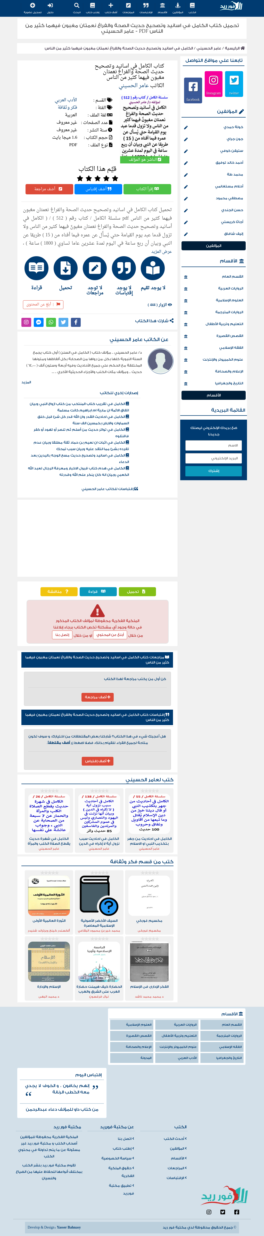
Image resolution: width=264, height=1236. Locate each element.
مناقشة (59, 591)
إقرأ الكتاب (147, 189)
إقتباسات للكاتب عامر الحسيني (109, 489)
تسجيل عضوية (33, 8)
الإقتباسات (145, 8)
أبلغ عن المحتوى (43, 304)
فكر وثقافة (67, 107)
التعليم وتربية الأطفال (213, 324)
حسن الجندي (213, 210)
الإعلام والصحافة (213, 372)
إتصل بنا (62, 634)
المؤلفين (177, 8)
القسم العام (213, 277)
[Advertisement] (97, 538)
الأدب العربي (66, 100)
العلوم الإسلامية (213, 300)
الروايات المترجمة (213, 312)
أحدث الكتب (175, 1138)
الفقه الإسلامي (213, 348)
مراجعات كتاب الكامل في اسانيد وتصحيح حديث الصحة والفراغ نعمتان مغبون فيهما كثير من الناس (97, 660)
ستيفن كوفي (213, 151)
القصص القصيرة (213, 336)
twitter (234, 93)
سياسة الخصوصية (117, 1158)
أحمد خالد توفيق (213, 163)
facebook (193, 99)
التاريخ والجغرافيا (213, 383)
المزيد (26, 382)
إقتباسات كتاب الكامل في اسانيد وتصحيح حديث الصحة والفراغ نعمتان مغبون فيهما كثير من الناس (97, 717)
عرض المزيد (161, 252)
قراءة (98, 591)
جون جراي (213, 139)
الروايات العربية (213, 289)
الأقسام (162, 8)
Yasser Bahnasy (69, 1227)
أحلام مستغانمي (213, 186)
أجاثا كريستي (213, 222)
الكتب (192, 8)
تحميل (137, 591)
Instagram (214, 93)
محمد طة (213, 175)
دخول (50, 8)
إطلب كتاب (92, 8)
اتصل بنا (126, 1138)
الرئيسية (235, 48)
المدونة (146, 1058)
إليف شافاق (213, 234)
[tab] (156, 273)
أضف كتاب (111, 8)
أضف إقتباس (98, 189)
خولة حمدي (213, 127)
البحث (76, 8)
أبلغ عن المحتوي (110, 634)
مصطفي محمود (213, 198)
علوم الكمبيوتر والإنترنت (213, 360)
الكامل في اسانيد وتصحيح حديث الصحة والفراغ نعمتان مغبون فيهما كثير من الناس (119, 48)
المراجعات (128, 8)
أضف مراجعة (49, 189)
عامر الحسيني (208, 48)
